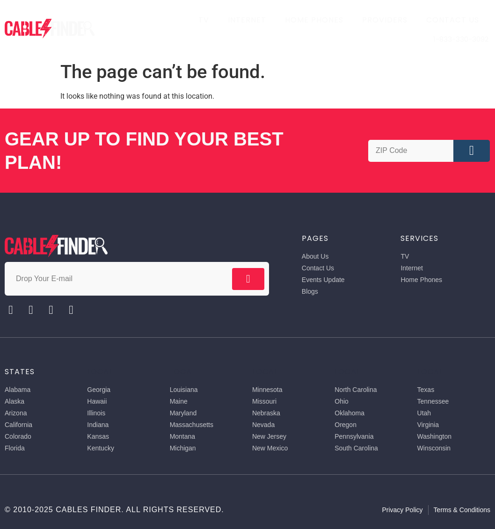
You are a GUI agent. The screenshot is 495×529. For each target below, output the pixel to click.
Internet (247, 19)
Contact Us (452, 19)
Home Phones (314, 19)
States (20, 371)
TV (203, 19)
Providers (385, 19)
